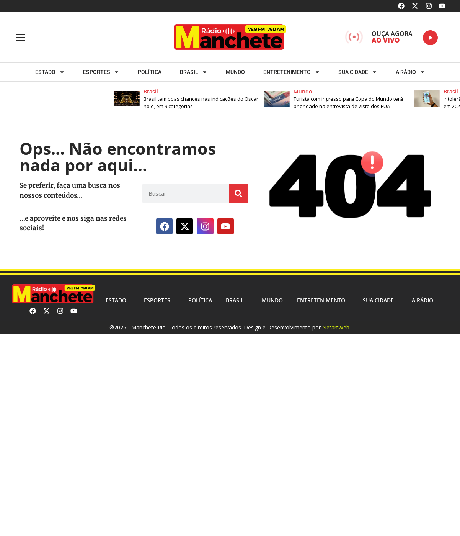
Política (149, 72)
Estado (50, 72)
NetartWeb (335, 327)
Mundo (235, 72)
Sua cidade (357, 72)
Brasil (193, 72)
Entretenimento (291, 72)
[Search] (238, 193)
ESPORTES (101, 72)
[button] (192, 99)
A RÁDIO (410, 72)
